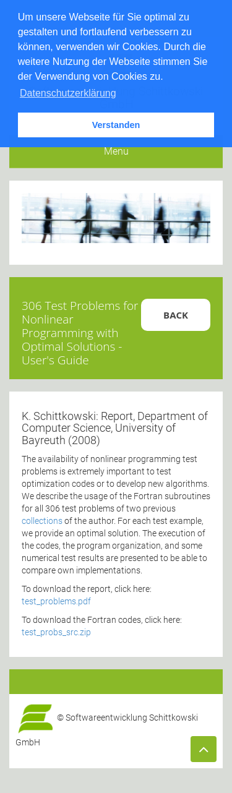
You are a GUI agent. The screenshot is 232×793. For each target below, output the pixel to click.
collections (43, 521)
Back (175, 315)
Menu (116, 151)
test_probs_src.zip (56, 632)
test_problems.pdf (56, 601)
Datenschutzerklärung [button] (68, 93)
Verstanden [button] (116, 125)
